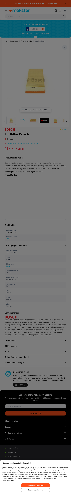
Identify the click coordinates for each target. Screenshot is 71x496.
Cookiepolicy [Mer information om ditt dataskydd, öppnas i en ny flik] (10, 480)
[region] (35, 478)
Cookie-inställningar (35, 490)
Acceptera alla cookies (35, 485)
